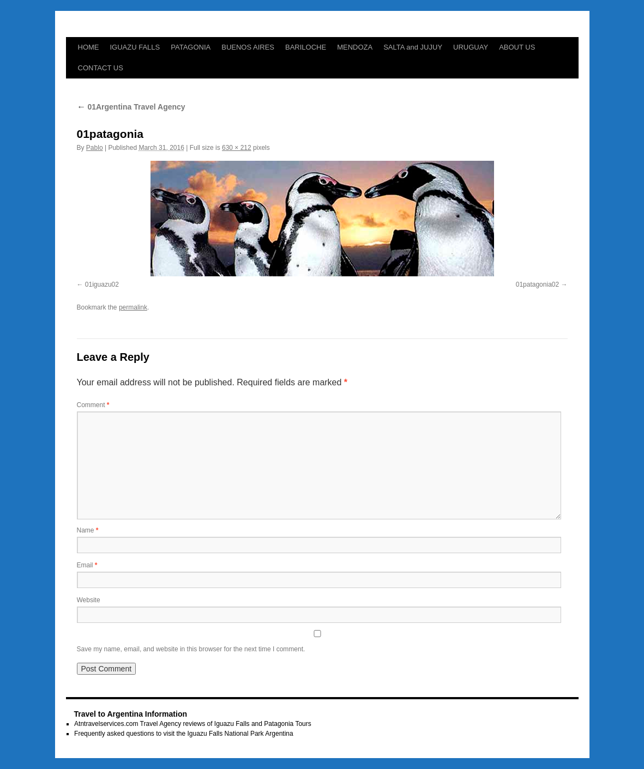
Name (88, 530)
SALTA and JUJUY (412, 47)
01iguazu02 (102, 284)
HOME (88, 47)
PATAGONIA (190, 47)
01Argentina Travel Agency (131, 106)
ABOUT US (517, 47)
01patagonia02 (537, 284)
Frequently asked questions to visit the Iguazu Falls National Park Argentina (183, 733)
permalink (133, 307)
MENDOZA (354, 47)
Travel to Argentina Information (130, 714)
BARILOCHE (305, 47)
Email (87, 565)
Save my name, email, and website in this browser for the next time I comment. (191, 649)
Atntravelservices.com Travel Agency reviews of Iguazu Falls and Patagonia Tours (192, 724)
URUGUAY (470, 47)
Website (88, 600)
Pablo (94, 148)
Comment (93, 405)
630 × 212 (236, 148)
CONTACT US (100, 68)
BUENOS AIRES (247, 47)
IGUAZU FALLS (135, 47)
